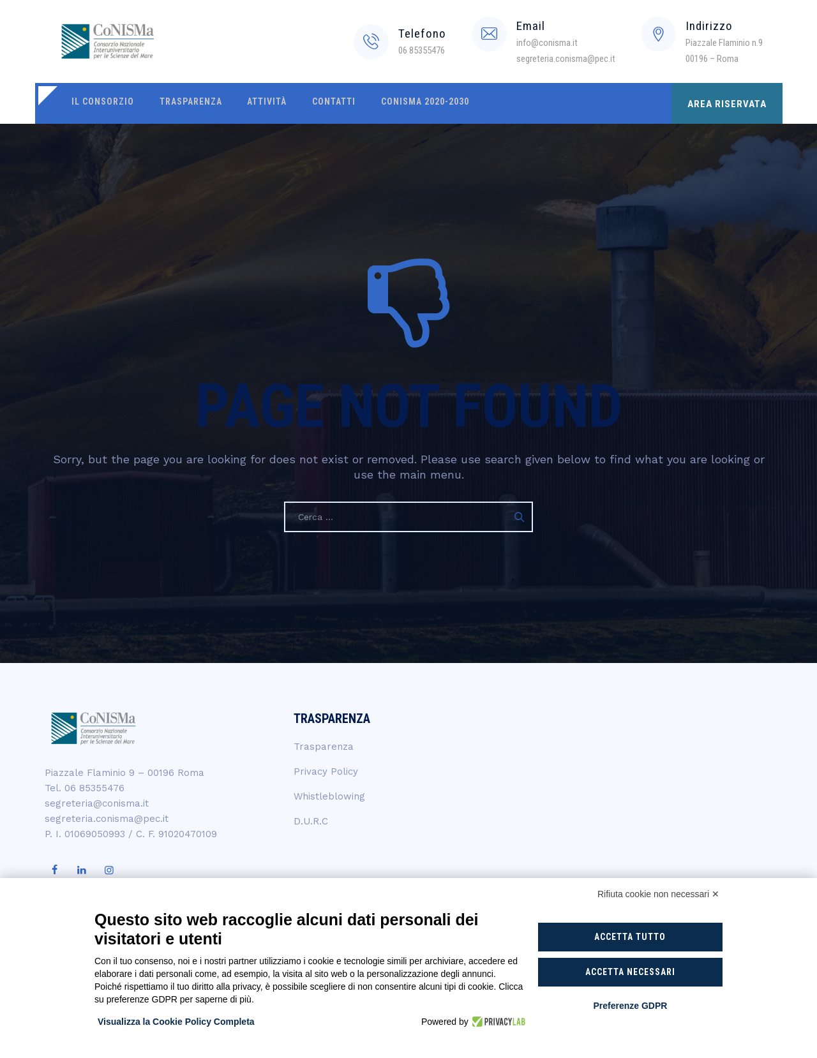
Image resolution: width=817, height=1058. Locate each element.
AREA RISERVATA (727, 104)
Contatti (323, 103)
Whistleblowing (329, 796)
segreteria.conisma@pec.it (107, 818)
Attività (260, 103)
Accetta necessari (630, 972)
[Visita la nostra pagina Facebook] (54, 870)
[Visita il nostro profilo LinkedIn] (81, 870)
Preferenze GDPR (630, 1006)
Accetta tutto (630, 937)
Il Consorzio (101, 103)
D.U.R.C (311, 821)
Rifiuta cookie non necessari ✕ (658, 894)
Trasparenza (186, 103)
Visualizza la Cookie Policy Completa (176, 1022)
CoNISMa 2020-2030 (412, 103)
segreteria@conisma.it (97, 803)
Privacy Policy (326, 771)
